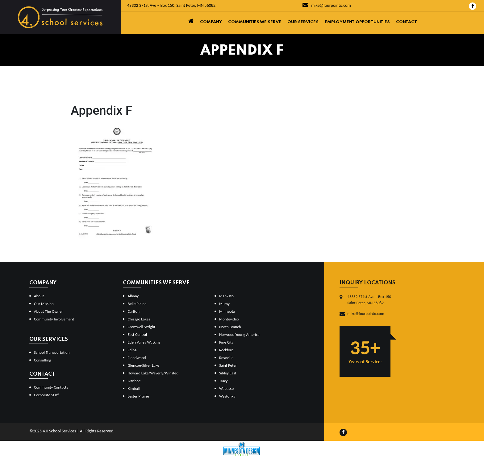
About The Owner (48, 311)
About (39, 296)
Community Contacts (51, 387)
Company (211, 22)
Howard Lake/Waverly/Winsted (152, 373)
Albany (133, 296)
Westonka (227, 396)
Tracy (223, 380)
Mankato (226, 296)
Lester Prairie (138, 396)
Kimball (133, 388)
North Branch (230, 326)
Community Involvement (54, 319)
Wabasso (226, 388)
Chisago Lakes (138, 319)
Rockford (226, 350)
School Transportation (51, 352)
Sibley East (227, 373)
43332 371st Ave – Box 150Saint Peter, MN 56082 (369, 299)
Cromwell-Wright (141, 326)
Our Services (303, 22)
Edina (131, 350)
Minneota (227, 311)
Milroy (224, 303)
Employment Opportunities (357, 22)
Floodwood (136, 357)
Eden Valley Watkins (143, 342)
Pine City (226, 342)
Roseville (226, 357)
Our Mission (44, 303)
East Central (137, 334)
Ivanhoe (133, 380)
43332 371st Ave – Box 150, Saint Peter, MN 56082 (171, 5)
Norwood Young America (239, 334)
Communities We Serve (254, 22)
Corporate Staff (46, 395)
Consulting (42, 360)
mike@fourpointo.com (326, 5)
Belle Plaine (136, 303)
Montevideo (229, 319)
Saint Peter (228, 365)
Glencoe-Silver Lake (143, 365)
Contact (406, 22)
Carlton (133, 311)
